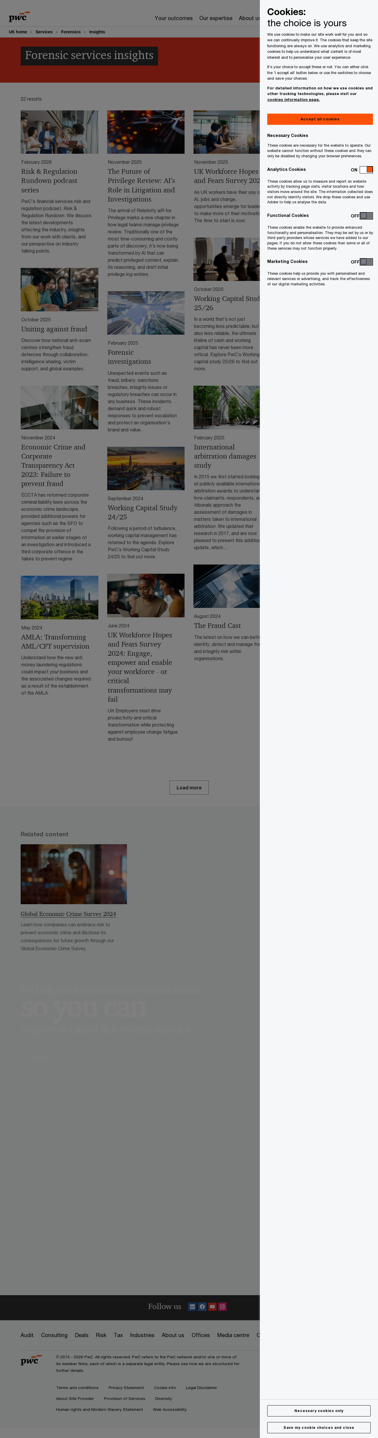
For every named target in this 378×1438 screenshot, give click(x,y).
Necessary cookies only (318, 1410)
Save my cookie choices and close (319, 1427)
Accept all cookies (320, 119)
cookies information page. (293, 99)
